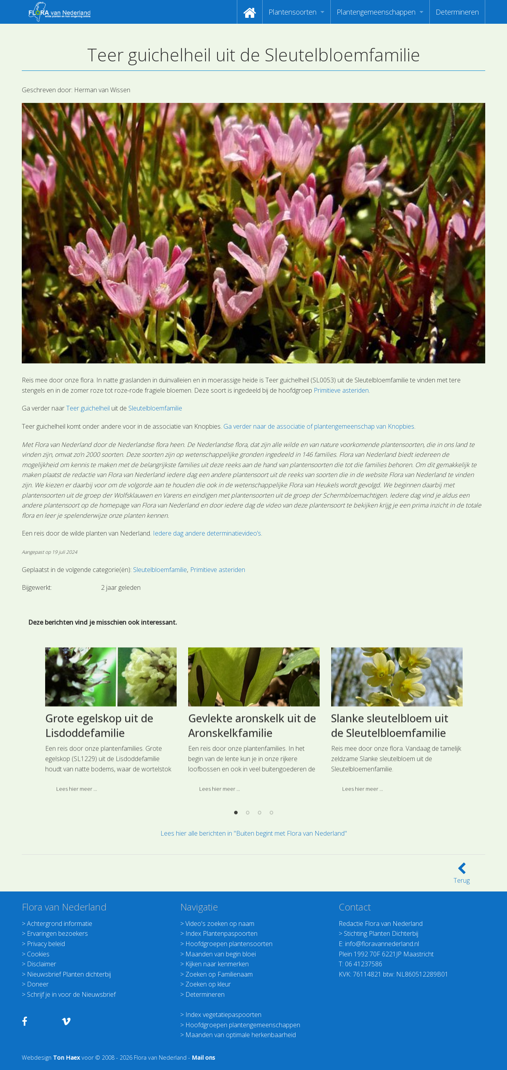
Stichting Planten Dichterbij (381, 933)
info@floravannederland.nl (382, 943)
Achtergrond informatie (59, 923)
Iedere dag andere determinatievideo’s (207, 533)
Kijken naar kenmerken (217, 964)
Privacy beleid (46, 943)
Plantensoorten (292, 12)
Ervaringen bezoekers (57, 933)
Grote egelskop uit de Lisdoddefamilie (99, 790)
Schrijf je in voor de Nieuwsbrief (71, 994)
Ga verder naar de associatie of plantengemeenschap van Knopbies (318, 426)
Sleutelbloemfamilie (155, 408)
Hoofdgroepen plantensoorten (229, 943)
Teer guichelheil (88, 408)
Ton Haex (66, 1057)
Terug (462, 876)
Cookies (38, 954)
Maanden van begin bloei (220, 954)
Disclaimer (41, 964)
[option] (110, 788)
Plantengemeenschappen (376, 12)
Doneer (38, 984)
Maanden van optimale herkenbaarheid (240, 1034)
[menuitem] (249, 12)
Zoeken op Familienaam (219, 974)
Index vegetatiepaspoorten (223, 1014)
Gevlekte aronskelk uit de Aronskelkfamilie (252, 790)
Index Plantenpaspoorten (221, 933)
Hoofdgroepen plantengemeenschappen (242, 1025)
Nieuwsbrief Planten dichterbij (69, 974)
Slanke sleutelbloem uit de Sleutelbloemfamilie (389, 790)
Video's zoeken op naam (219, 923)
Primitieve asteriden (341, 390)
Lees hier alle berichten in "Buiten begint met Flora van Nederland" (253, 833)
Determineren (457, 12)
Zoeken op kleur (208, 984)
